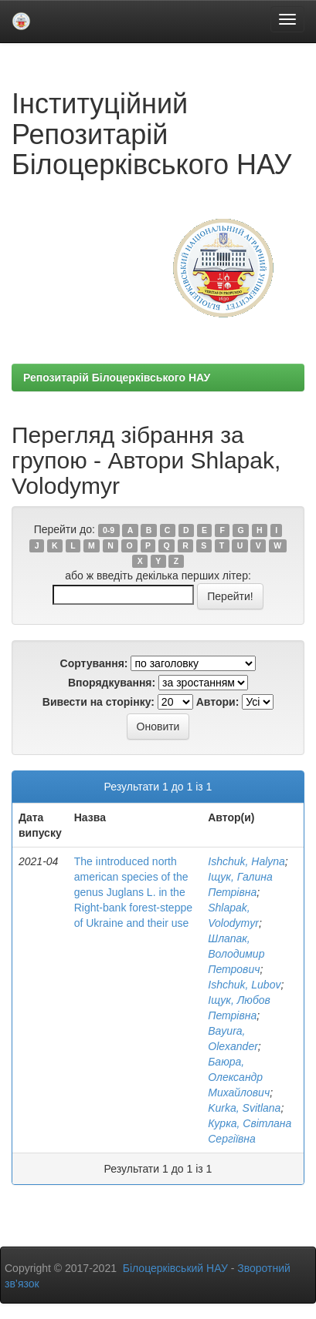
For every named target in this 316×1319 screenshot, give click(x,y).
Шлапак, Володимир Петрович (236, 953)
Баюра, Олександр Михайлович (239, 1077)
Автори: (218, 702)
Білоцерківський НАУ (175, 1268)
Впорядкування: (111, 682)
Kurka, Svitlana (244, 1108)
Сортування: (94, 663)
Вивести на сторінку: (98, 702)
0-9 (108, 530)
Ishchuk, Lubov (244, 984)
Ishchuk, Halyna (246, 861)
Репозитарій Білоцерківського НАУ (116, 377)
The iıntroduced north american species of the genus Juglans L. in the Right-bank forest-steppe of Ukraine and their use (133, 892)
